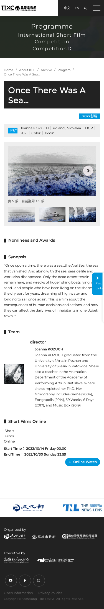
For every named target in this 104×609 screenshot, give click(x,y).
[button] (88, 171)
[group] (52, 170)
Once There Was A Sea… (22, 74)
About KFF (27, 70)
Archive (46, 70)
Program (64, 70)
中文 (67, 8)
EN (77, 8)
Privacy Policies (50, 593)
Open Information (18, 593)
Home (8, 70)
